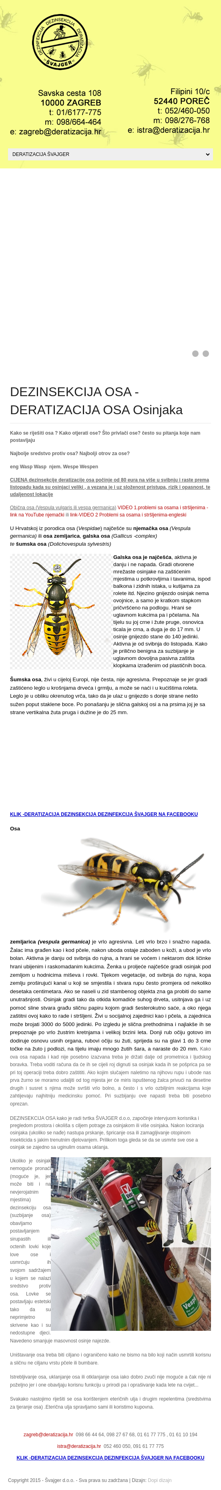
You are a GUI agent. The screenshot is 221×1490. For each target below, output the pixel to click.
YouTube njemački (44, 515)
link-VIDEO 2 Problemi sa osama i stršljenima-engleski (127, 515)
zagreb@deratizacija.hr (48, 1434)
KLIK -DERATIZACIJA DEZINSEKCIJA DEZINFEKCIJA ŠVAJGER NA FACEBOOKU (104, 814)
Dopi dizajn (159, 1480)
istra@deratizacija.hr (79, 1446)
